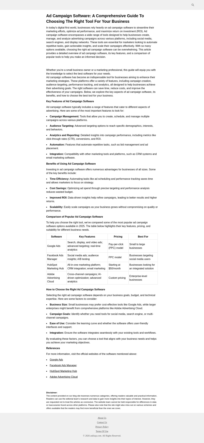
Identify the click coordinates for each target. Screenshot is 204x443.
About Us (102, 418)
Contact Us (102, 422)
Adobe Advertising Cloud (64, 377)
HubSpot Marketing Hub (63, 371)
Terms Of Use (102, 431)
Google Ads (56, 359)
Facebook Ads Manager (63, 365)
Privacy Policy (102, 427)
